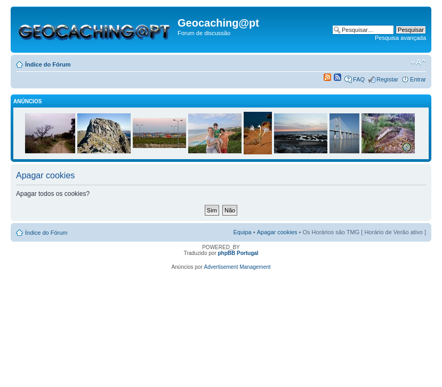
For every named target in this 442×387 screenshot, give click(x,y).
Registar (387, 79)
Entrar (418, 79)
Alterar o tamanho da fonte (418, 62)
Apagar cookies (277, 232)
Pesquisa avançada (400, 38)
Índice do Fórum (48, 64)
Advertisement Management (237, 267)
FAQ (359, 79)
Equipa (242, 232)
